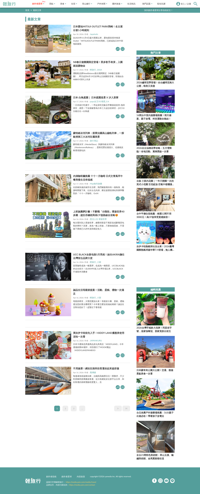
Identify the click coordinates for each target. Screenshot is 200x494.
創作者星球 (38, 4)
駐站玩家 (161, 4)
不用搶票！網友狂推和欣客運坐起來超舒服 (96, 368)
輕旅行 (9, 3)
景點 (52, 4)
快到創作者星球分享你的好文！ (158, 10)
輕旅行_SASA (96, 69)
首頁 (27, 10)
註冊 (189, 4)
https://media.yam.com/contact (82, 485)
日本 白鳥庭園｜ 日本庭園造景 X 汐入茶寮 (95, 97)
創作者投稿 (51, 476)
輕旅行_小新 (95, 262)
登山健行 (87, 4)
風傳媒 (93, 372)
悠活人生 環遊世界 (98, 219)
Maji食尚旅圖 (96, 183)
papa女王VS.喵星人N (99, 101)
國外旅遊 (117, 4)
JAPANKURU (96, 340)
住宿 (74, 4)
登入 (183, 4)
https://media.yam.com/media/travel (81, 482)
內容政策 (81, 476)
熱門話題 (147, 4)
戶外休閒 (102, 4)
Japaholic (94, 34)
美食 (63, 4)
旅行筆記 (94, 140)
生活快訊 (131, 4)
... (82, 408)
